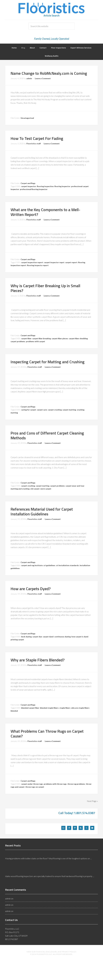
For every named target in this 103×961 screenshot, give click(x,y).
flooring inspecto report (38, 265)
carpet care (42, 410)
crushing (80, 410)
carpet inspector (28, 186)
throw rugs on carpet (34, 787)
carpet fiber (26, 338)
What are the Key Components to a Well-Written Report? (45, 212)
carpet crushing (55, 410)
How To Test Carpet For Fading (37, 138)
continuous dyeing (62, 636)
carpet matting (69, 410)
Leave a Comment (43, 78)
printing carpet (17, 639)
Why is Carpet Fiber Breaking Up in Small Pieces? (45, 288)
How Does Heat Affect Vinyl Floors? (30, 898)
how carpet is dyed (79, 636)
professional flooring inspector (33, 189)
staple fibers (64, 708)
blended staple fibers (49, 708)
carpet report (71, 262)
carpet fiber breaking (41, 338)
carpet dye (37, 636)
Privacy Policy (69, 952)
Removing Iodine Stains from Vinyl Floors (26, 854)
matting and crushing (20, 489)
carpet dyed (48, 636)
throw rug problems (76, 784)
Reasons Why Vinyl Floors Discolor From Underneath (38, 911)
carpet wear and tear (75, 486)
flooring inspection (45, 186)
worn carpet (45, 489)
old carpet (35, 489)
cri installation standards (67, 565)
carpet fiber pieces (60, 338)
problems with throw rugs (55, 784)
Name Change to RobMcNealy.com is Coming (49, 73)
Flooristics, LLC (51, 8)
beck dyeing (26, 636)
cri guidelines (49, 565)
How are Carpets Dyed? (31, 589)
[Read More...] (12, 864)
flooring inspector (62, 186)
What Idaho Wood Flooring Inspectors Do (26, 871)
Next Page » (92, 801)
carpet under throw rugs (32, 784)
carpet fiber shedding (78, 338)
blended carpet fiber (30, 708)
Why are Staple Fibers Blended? (38, 660)
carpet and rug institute (32, 565)
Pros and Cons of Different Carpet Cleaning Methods (47, 435)
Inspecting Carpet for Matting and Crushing (47, 362)
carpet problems (18, 341)
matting (14, 413)
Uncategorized (27, 118)
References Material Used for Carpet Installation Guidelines (42, 511)
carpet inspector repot (54, 262)
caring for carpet (28, 410)
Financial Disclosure (46, 952)
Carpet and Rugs (28, 183)
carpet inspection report (32, 262)
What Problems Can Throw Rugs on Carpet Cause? (47, 733)
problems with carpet (35, 341)
